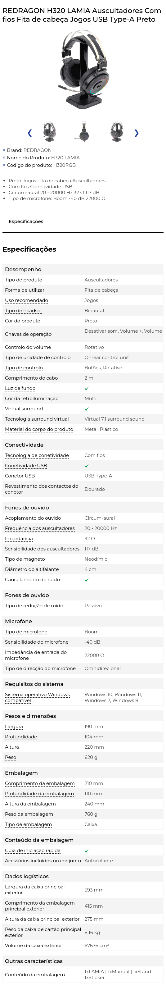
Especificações (26, 221)
